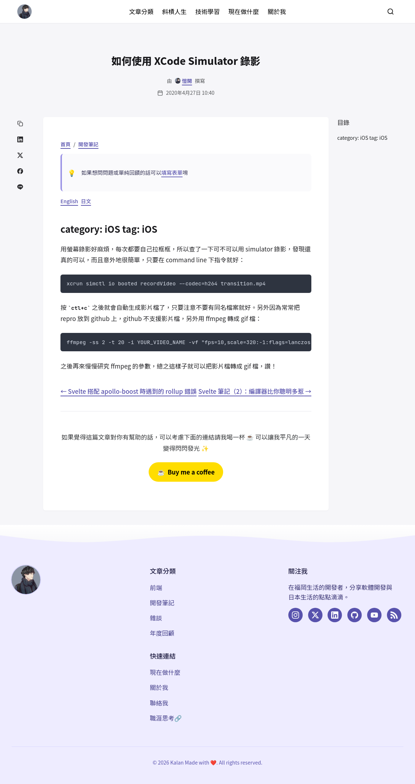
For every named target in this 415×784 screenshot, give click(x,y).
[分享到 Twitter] (20, 155)
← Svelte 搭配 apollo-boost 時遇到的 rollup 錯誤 (128, 391)
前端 (156, 587)
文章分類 (141, 11)
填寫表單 (171, 172)
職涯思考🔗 (166, 717)
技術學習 (207, 11)
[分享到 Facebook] (20, 171)
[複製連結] (20, 123)
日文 (86, 201)
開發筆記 (88, 144)
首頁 (65, 144)
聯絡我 (159, 702)
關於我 (277, 11)
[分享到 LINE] (20, 187)
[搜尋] (390, 11)
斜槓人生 (174, 11)
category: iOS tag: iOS (362, 137)
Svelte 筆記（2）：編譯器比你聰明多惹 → (254, 391)
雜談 (156, 617)
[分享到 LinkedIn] (20, 139)
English (69, 201)
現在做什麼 (244, 11)
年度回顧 (162, 632)
